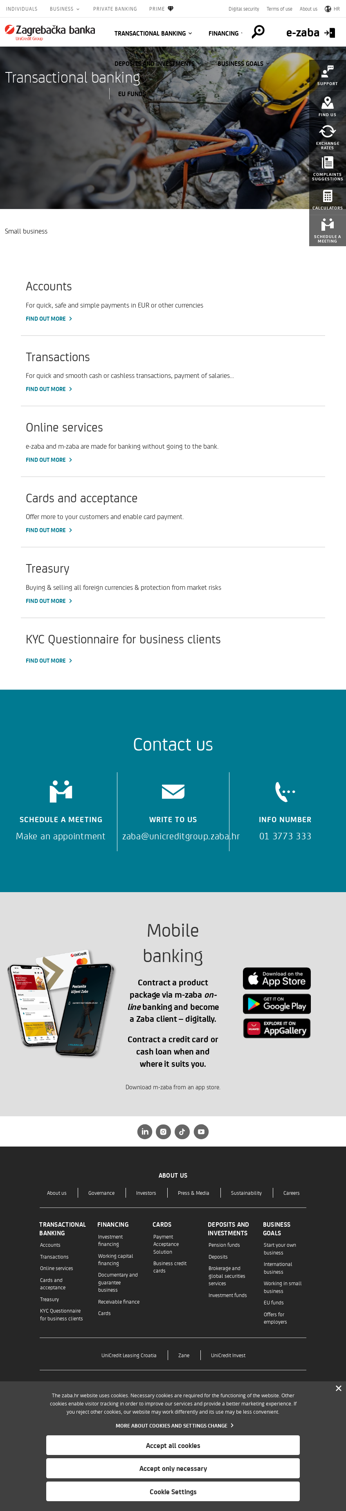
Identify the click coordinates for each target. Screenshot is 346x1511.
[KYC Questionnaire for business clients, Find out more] (173, 647)
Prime (161, 9)
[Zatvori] (338, 1388)
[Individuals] (50, 33)
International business (278, 1267)
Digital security (244, 8)
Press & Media (193, 1192)
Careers (291, 1192)
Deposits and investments (155, 63)
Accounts (50, 1244)
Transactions (54, 1256)
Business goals (240, 63)
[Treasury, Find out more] (173, 582)
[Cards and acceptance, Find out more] (173, 512)
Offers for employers (275, 1317)
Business (62, 8)
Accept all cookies (173, 1445)
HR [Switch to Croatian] (332, 8)
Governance (101, 1192)
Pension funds (224, 1244)
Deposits (218, 1256)
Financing (223, 33)
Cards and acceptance (52, 1283)
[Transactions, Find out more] (173, 371)
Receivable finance (118, 1301)
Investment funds (228, 1295)
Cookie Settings (173, 1491)
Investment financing (110, 1240)
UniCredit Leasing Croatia (129, 1355)
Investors (146, 1192)
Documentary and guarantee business (118, 1281)
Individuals (22, 8)
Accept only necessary (173, 1468)
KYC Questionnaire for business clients (61, 1314)
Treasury (49, 1299)
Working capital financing (115, 1259)
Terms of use (279, 8)
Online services (56, 1268)
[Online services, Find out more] (173, 441)
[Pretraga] (257, 32)
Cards (104, 1313)
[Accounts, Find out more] (173, 300)
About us (308, 8)
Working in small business (283, 1286)
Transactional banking (150, 33)
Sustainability (246, 1192)
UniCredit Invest (228, 1355)
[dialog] (173, 1446)
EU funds (132, 93)
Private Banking (115, 8)
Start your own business (280, 1248)
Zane (183, 1355)
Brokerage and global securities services (227, 1275)
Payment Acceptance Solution (166, 1243)
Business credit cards (169, 1266)
